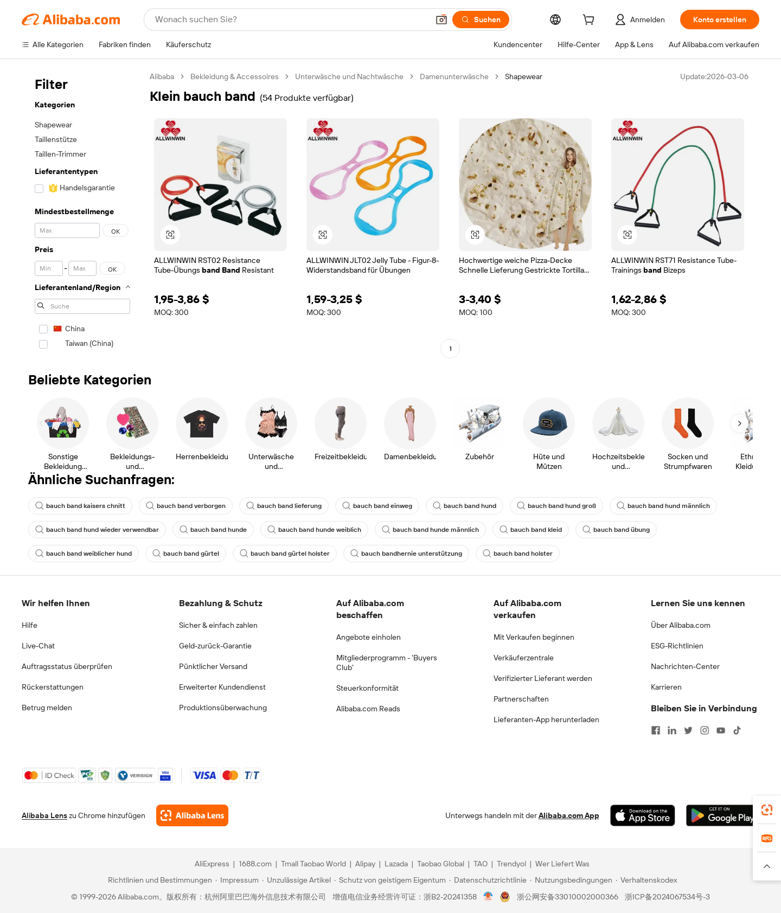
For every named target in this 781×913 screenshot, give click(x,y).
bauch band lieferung (284, 505)
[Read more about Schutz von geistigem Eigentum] (390, 880)
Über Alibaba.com (680, 625)
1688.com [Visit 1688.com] (255, 863)
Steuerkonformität (367, 688)
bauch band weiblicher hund (83, 553)
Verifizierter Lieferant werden (543, 678)
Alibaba (162, 76)
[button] (441, 19)
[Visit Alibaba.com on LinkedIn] (672, 730)
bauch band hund (464, 505)
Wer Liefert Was (562, 863)
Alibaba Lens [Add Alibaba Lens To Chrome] (44, 815)
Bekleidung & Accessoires (234, 76)
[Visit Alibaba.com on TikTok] (737, 730)
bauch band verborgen (186, 505)
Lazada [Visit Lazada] (396, 863)
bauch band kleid (531, 529)
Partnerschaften (521, 699)
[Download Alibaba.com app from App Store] (642, 815)
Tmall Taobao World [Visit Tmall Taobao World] (313, 863)
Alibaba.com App (569, 815)
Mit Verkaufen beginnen (534, 637)
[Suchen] (480, 19)
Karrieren (666, 687)
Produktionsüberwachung (223, 707)
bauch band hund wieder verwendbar (97, 529)
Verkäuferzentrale (524, 657)
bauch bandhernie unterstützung (406, 553)
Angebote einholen (368, 637)
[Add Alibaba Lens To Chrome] (192, 815)
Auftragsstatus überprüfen (67, 666)
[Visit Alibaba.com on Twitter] (688, 730)
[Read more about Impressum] (237, 880)
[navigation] (82, 214)
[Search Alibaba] (290, 19)
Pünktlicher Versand (213, 666)
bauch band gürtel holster (285, 553)
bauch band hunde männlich (430, 529)
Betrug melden (47, 707)
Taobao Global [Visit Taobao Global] (440, 863)
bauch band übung (616, 529)
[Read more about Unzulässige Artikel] (296, 880)
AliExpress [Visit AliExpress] (212, 863)
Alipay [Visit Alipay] (365, 863)
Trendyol (511, 863)
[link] (767, 810)
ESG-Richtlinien (677, 645)
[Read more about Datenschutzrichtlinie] (488, 880)
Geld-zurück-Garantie (215, 645)
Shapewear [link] (523, 76)
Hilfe (29, 625)
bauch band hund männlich (663, 505)
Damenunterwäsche (454, 76)
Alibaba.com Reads (368, 708)
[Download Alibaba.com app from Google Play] (722, 815)
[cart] (590, 21)
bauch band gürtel (185, 553)
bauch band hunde (213, 529)
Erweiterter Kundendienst (222, 687)
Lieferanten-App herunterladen (546, 719)
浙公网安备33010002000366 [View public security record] (567, 896)
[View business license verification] (488, 896)
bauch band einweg (377, 505)
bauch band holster (518, 553)
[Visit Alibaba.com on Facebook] (656, 730)
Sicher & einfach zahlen (218, 625)
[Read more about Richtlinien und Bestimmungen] (158, 880)
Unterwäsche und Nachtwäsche (349, 76)
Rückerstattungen (53, 687)
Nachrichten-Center (685, 666)
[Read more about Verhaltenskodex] (646, 880)
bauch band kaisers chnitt (80, 505)
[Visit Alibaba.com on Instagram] (704, 730)
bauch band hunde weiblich (314, 529)
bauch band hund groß (556, 505)
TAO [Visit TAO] (480, 863)
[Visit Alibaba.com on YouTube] (721, 730)
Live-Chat (38, 645)
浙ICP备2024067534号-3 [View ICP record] (667, 896)
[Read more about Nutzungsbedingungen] (571, 880)
